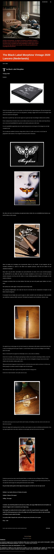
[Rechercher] (44, 2)
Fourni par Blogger (27, 536)
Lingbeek (30, 538)
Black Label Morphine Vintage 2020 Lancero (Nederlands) (15, 528)
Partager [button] (48, 528)
